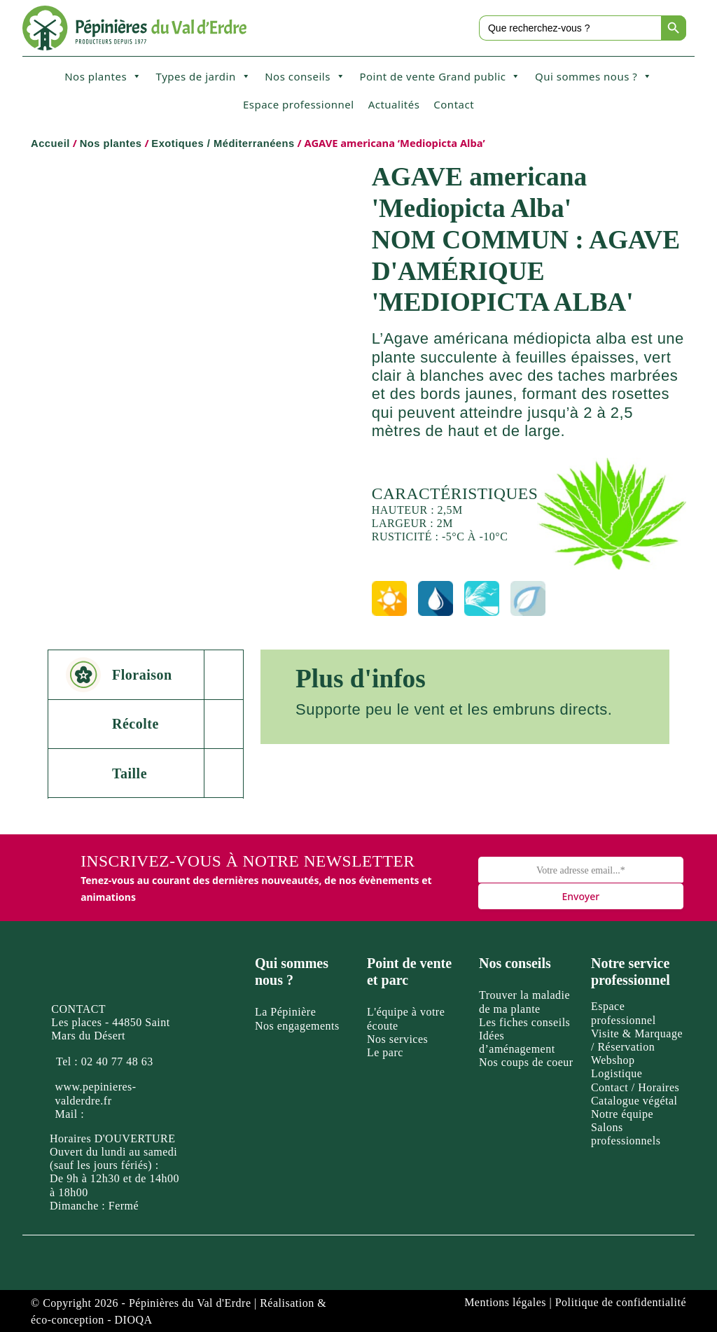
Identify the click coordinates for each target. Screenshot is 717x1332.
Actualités (394, 104)
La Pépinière (285, 1012)
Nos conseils (305, 76)
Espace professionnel (298, 104)
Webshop (613, 1060)
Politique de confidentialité (620, 1302)
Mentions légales (505, 1302)
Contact (453, 104)
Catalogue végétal (634, 1101)
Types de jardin (203, 76)
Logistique (616, 1073)
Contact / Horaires (635, 1087)
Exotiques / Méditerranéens (222, 143)
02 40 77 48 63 (117, 1061)
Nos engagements (297, 1026)
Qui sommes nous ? (594, 76)
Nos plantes (102, 76)
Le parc (385, 1052)
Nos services (397, 1039)
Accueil (50, 143)
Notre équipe (622, 1114)
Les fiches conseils (524, 1022)
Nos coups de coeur (526, 1062)
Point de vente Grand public (440, 76)
